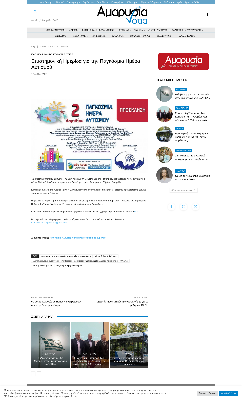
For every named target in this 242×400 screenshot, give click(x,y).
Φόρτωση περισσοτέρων (183, 190)
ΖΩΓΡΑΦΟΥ (50, 354)
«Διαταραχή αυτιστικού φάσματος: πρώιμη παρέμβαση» (66, 256)
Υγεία (69, 54)
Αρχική (34, 46)
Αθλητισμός (89, 354)
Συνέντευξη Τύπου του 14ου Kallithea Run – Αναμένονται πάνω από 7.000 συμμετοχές (90, 361)
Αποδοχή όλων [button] (228, 393)
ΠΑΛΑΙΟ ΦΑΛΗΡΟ (48, 46)
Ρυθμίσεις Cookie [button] (207, 393)
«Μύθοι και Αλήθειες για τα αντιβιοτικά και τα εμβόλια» (78, 238)
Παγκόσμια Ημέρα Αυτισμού (69, 265)
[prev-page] (33, 373)
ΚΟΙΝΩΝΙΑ (63, 46)
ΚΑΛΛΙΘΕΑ (180, 171)
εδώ (136, 211)
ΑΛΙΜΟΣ (128, 354)
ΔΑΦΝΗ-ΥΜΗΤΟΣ (183, 151)
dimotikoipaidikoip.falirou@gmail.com (49, 222)
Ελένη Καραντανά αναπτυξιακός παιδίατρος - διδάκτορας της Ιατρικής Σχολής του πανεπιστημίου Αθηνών (80, 261)
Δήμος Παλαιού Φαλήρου (106, 256)
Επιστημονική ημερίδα (43, 265)
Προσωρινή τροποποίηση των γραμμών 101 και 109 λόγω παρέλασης (129, 361)
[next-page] (39, 373)
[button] (35, 12)
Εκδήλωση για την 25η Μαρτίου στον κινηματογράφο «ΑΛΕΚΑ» (50, 361)
